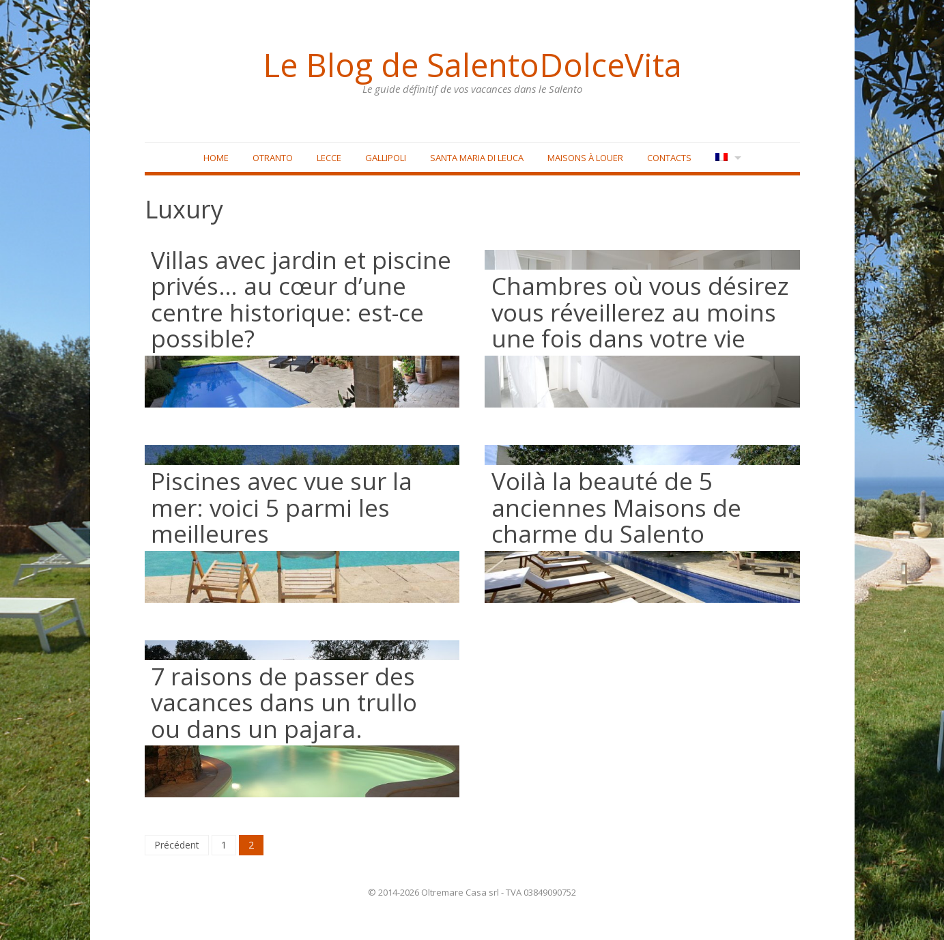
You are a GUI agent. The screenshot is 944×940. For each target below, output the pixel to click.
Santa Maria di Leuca (477, 158)
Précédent (176, 844)
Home (216, 158)
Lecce (329, 158)
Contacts (669, 158)
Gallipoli (385, 158)
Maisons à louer (585, 158)
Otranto (273, 158)
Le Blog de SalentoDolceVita (472, 65)
